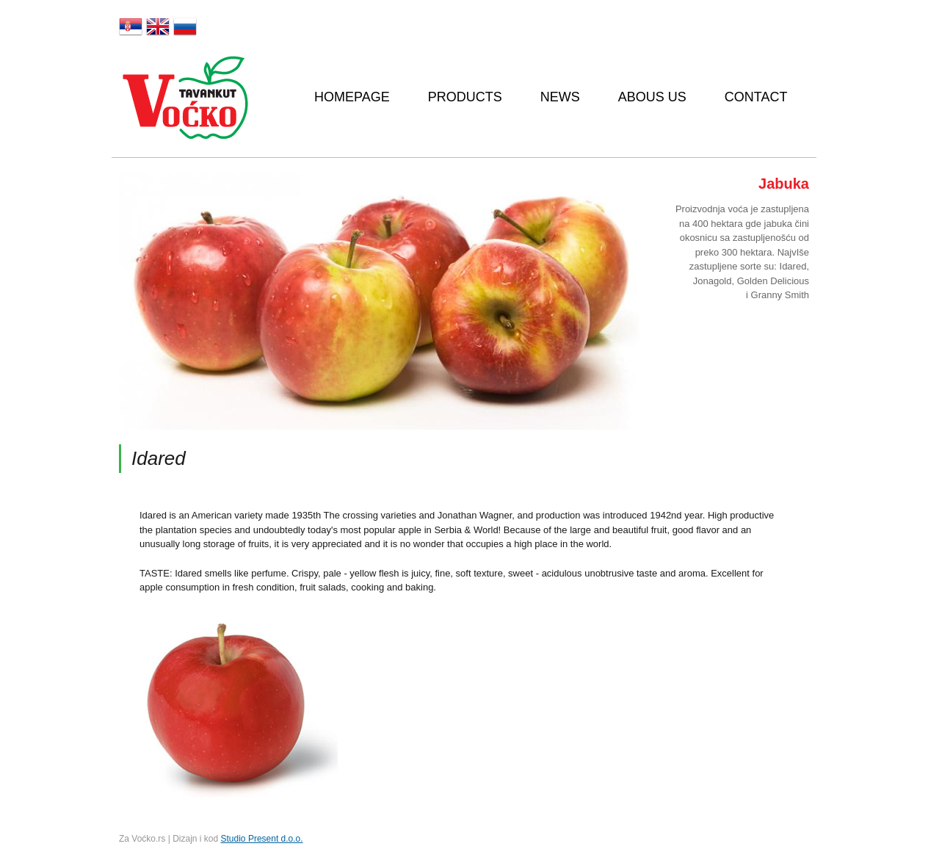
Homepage (352, 97)
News (560, 97)
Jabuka (783, 184)
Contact (756, 97)
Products (465, 97)
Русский (185, 26)
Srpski (130, 26)
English (158, 26)
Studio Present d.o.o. (262, 839)
